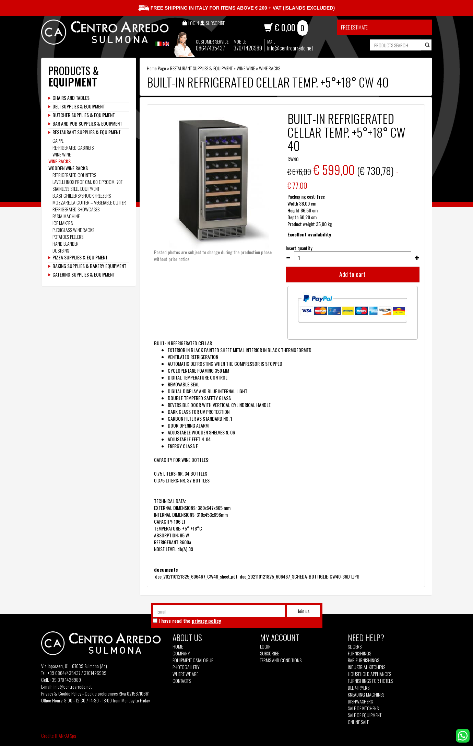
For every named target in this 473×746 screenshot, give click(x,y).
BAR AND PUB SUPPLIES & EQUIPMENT (87, 123)
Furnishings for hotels (370, 680)
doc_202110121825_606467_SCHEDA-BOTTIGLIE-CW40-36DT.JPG (299, 576)
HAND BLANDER (65, 243)
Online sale (358, 722)
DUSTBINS (60, 250)
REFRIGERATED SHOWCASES (75, 209)
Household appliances (369, 674)
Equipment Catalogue (193, 660)
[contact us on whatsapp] (463, 734)
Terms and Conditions (280, 660)
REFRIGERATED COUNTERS (74, 174)
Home (178, 646)
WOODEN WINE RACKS (68, 168)
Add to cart (352, 274)
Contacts (182, 680)
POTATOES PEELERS (67, 236)
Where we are (185, 674)
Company (181, 653)
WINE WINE (246, 68)
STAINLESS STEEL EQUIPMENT (75, 188)
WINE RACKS (269, 68)
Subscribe (269, 653)
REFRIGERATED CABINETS (73, 147)
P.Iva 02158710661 (134, 693)
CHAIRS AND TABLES (71, 97)
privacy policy (206, 620)
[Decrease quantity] (288, 257)
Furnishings (359, 653)
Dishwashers (360, 701)
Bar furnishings (363, 660)
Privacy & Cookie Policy (61, 693)
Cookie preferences (101, 693)
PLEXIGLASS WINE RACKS (73, 229)
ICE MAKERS (62, 222)
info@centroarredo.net (290, 48)
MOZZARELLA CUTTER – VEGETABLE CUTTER (89, 202)
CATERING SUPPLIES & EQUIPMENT (83, 274)
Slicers (355, 646)
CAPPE (57, 140)
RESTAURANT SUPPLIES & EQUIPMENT (201, 68)
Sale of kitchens (363, 708)
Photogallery (186, 667)
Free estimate (354, 27)
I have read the (189, 620)
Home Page (156, 68)
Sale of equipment (364, 715)
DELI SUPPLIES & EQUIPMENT (78, 106)
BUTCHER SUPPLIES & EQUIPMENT (83, 115)
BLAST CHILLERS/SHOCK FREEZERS (81, 195)
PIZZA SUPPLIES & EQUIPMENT (80, 257)
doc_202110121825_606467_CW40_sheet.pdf (196, 576)
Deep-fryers (358, 687)
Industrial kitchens (366, 667)
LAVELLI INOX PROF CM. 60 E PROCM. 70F (87, 181)
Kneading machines (366, 694)
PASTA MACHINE (66, 216)
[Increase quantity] (417, 257)
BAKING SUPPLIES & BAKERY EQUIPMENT (89, 266)
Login (265, 646)
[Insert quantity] (352, 257)
